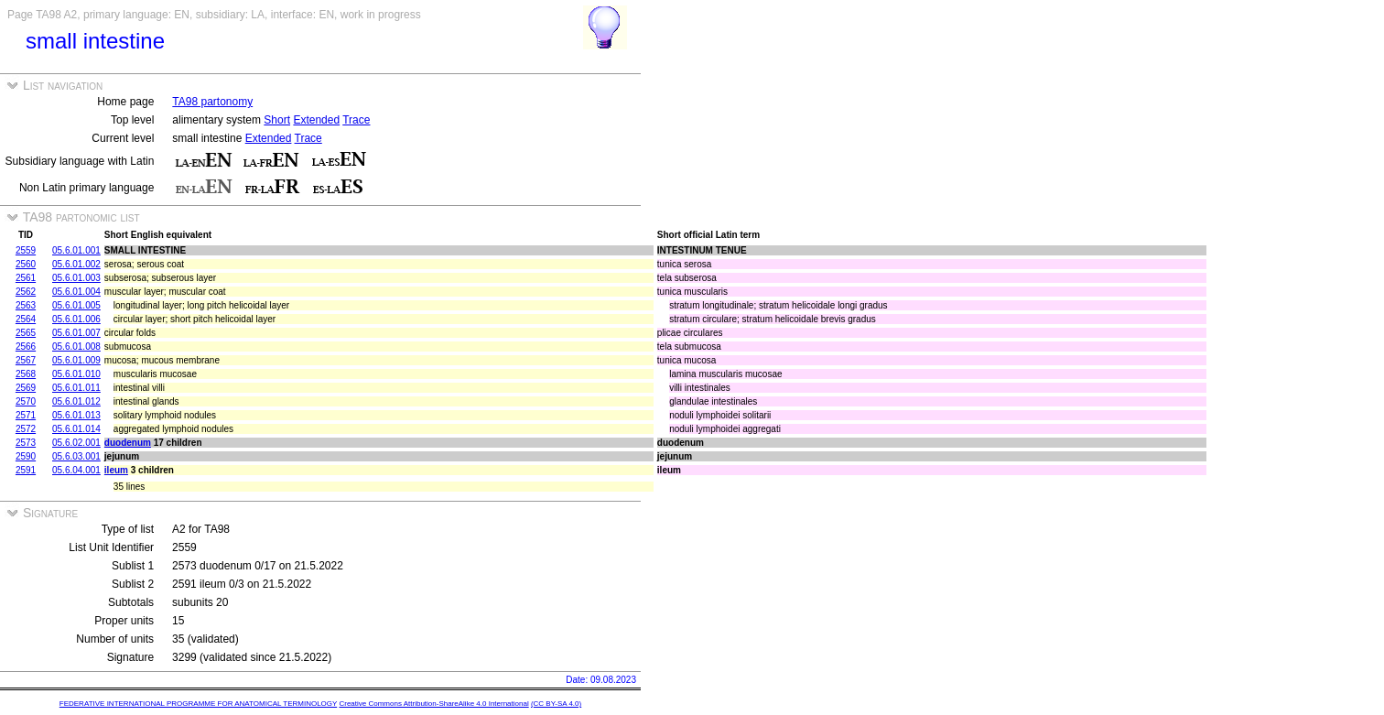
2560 (26, 264)
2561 (26, 278)
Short (277, 120)
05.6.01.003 (76, 278)
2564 (26, 319)
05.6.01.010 (76, 374)
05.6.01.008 (76, 346)
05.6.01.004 (76, 292)
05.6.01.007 (76, 333)
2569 (26, 388)
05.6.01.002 (76, 264)
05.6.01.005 (76, 305)
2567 (26, 360)
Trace (356, 120)
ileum (116, 470)
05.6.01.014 (76, 429)
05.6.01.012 (76, 401)
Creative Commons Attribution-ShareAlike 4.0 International (433, 703)
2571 (26, 415)
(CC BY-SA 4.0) (556, 703)
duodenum (127, 443)
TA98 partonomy (212, 101)
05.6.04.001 (76, 470)
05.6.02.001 (76, 443)
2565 (26, 333)
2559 (26, 250)
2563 (26, 305)
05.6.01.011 (76, 388)
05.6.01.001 (76, 250)
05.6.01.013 (76, 415)
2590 (26, 456)
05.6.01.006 (76, 319)
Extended (316, 120)
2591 (26, 470)
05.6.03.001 (76, 456)
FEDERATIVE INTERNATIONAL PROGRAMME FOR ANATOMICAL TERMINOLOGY (198, 703)
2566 (26, 346)
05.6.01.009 (76, 360)
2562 (26, 292)
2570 (26, 401)
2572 (26, 429)
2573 (26, 443)
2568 (26, 374)
